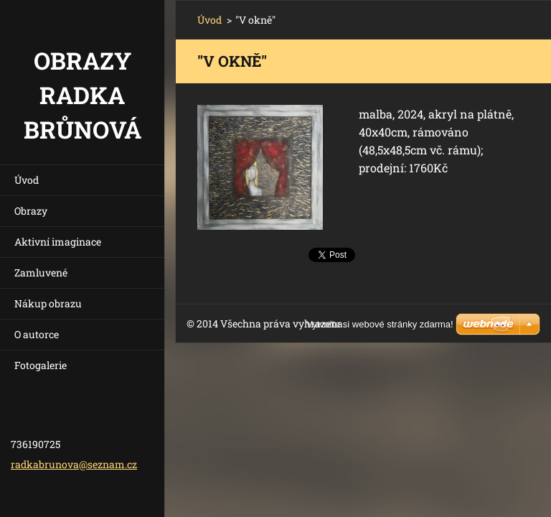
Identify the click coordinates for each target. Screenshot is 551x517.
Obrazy (30, 211)
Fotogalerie (40, 365)
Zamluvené (40, 272)
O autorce (36, 334)
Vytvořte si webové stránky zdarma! (379, 324)
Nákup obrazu (48, 303)
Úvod (26, 180)
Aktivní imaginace (57, 241)
